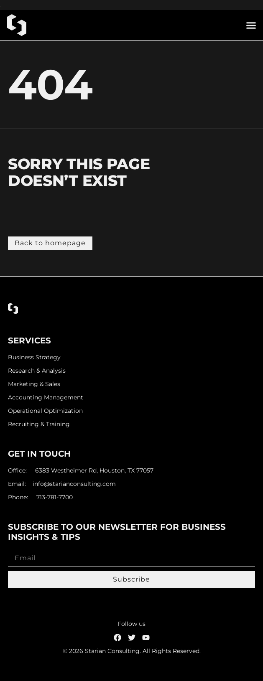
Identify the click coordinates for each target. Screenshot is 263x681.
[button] (251, 25)
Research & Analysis (37, 370)
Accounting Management (45, 397)
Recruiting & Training (39, 424)
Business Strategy (34, 357)
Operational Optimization (45, 410)
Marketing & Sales (34, 384)
